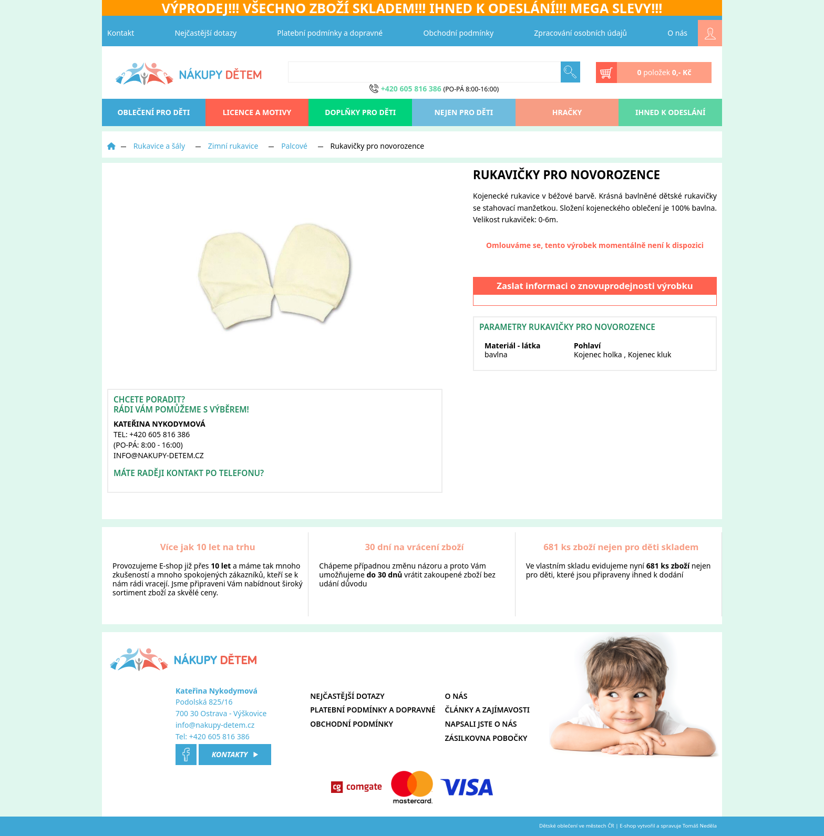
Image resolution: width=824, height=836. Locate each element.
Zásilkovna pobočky (486, 738)
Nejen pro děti (463, 112)
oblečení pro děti (154, 112)
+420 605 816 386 (219, 736)
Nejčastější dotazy (205, 33)
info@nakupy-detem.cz (215, 725)
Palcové (294, 146)
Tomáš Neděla (700, 825)
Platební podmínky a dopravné (330, 33)
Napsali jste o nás (481, 724)
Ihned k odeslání (670, 112)
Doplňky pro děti (360, 112)
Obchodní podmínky (459, 33)
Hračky (567, 112)
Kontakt (120, 33)
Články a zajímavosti (487, 710)
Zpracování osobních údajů (580, 33)
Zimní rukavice (233, 146)
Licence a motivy (257, 112)
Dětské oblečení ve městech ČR (576, 825)
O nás (677, 33)
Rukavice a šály (159, 146)
